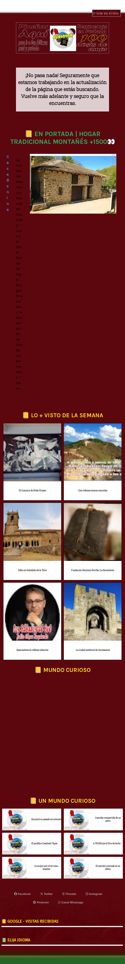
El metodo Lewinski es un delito (108, 868)
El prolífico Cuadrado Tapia (44, 843)
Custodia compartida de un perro (108, 819)
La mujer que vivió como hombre (46, 868)
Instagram (94, 894)
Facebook (22, 894)
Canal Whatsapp (70, 902)
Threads (69, 894)
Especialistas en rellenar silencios (32, 650)
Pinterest (41, 902)
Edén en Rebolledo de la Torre (32, 570)
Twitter (46, 894)
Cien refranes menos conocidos (92, 490)
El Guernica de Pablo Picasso (32, 490)
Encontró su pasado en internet (46, 819)
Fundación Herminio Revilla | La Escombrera (92, 570)
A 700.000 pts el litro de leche (106, 843)
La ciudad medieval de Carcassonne (93, 650)
